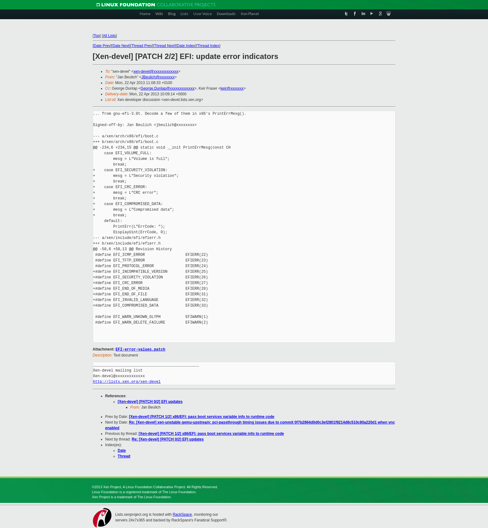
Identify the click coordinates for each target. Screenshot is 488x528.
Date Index (186, 46)
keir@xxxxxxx (232, 88)
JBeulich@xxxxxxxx (158, 77)
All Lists (109, 36)
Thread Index (208, 46)
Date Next (121, 46)
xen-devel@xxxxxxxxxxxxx (156, 71)
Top (97, 36)
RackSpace (182, 514)
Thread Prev (141, 46)
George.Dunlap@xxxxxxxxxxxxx (168, 88)
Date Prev (102, 46)
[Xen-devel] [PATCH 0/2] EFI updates (150, 401)
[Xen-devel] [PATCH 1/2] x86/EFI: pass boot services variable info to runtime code (202, 416)
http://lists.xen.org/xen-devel (127, 381)
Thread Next (164, 46)
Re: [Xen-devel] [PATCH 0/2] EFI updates (168, 439)
